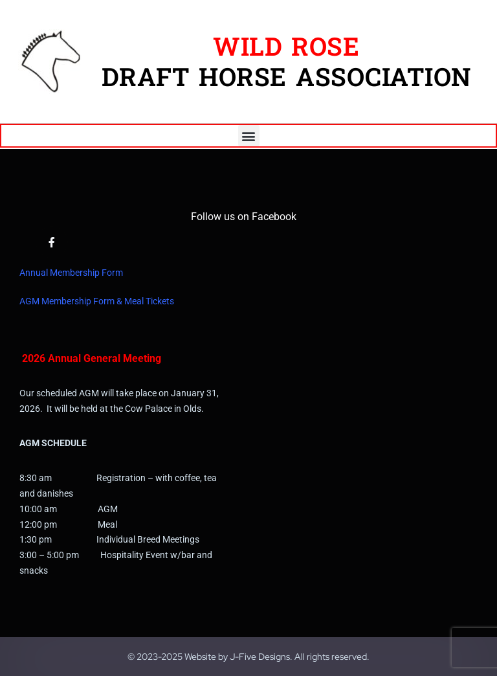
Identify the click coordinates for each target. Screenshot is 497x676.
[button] (249, 135)
